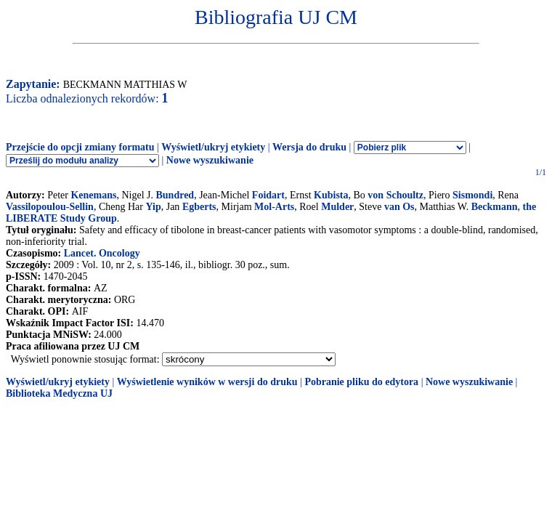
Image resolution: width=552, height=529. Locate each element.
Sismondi (472, 195)
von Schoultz (395, 195)
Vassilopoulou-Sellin (50, 206)
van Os (399, 206)
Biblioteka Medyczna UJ (59, 393)
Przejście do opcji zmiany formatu (80, 147)
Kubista (331, 195)
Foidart (268, 195)
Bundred (174, 195)
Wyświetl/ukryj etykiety (213, 147)
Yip (153, 206)
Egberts (199, 206)
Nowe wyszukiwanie (209, 160)
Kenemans (93, 195)
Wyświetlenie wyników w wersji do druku (207, 381)
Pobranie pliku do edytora (361, 381)
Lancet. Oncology (102, 253)
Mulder (337, 206)
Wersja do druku (309, 147)
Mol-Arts (274, 206)
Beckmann (494, 206)
